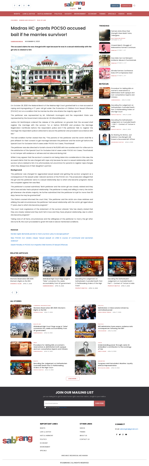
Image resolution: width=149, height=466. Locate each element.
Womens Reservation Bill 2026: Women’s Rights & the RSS (49, 309)
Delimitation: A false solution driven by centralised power (113, 309)
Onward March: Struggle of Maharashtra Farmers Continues (123, 46)
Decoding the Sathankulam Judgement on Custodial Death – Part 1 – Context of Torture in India (123, 123)
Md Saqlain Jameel (104, 368)
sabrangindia (115, 100)
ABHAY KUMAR (102, 351)
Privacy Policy (63, 407)
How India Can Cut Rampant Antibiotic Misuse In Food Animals (123, 59)
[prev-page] (12, 292)
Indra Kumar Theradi (104, 312)
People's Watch (116, 114)
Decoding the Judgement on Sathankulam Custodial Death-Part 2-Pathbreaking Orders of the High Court (123, 108)
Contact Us (126, 6)
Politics (100, 305)
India (101, 97)
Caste (100, 342)
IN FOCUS (104, 83)
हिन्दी (79, 8)
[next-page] (17, 292)
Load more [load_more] (72, 378)
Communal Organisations (19, 275)
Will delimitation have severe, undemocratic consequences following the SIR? (115, 327)
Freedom (114, 50)
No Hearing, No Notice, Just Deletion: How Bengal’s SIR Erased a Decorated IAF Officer (123, 137)
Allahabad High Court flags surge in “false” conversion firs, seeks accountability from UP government (57, 281)
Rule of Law (41, 20)
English (73, 8)
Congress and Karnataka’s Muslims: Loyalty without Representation (115, 364)
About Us (115, 6)
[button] (134, 5)
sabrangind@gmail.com (129, 429)
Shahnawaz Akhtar (117, 142)
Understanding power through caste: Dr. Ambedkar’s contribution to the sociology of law (114, 347)
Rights (102, 114)
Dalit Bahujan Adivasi (118, 38)
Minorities (103, 144)
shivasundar (102, 331)
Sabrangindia (17, 42)
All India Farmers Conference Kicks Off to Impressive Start (123, 72)
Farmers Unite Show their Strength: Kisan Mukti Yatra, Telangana (121, 33)
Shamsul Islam (16, 283)
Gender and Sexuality (27, 20)
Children (14, 20)
